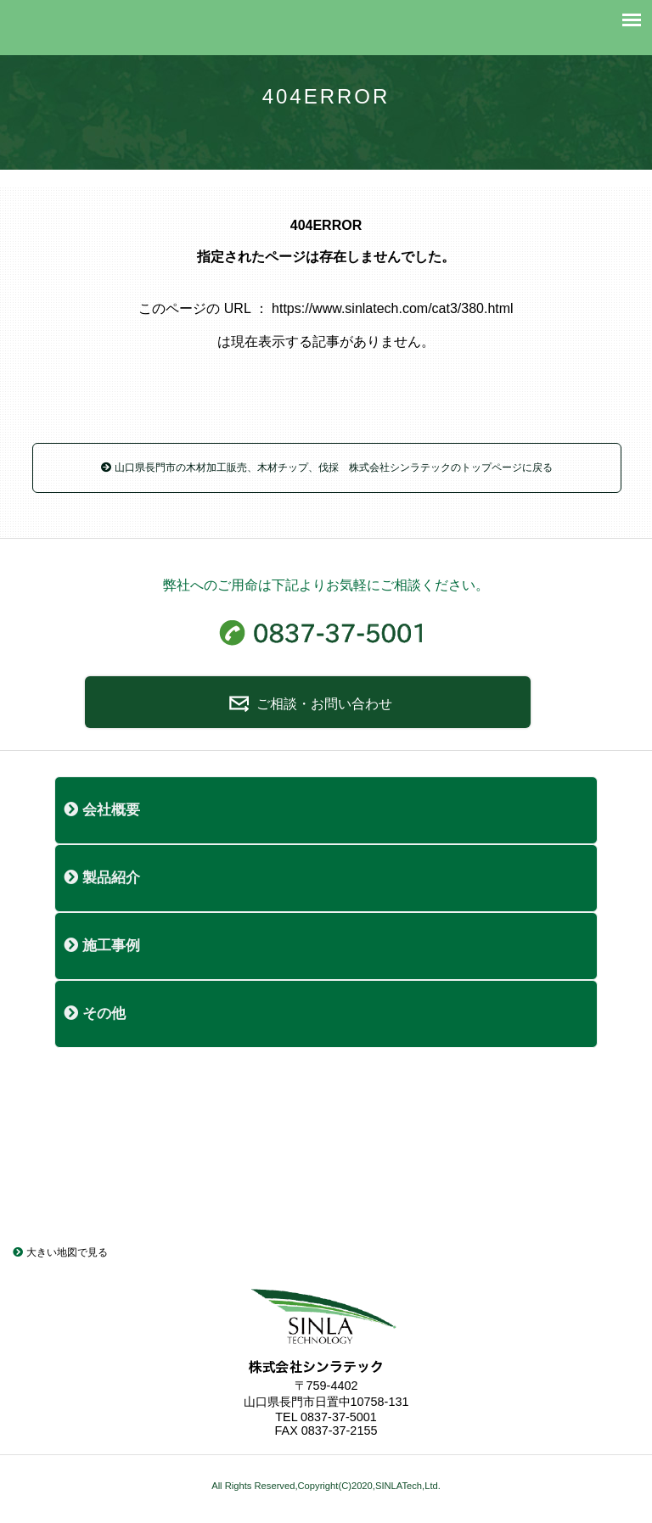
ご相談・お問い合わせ (307, 704)
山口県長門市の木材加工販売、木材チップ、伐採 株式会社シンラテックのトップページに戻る (326, 467)
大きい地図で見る (60, 1252)
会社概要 (102, 810)
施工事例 (102, 946)
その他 (95, 1013)
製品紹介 (102, 878)
